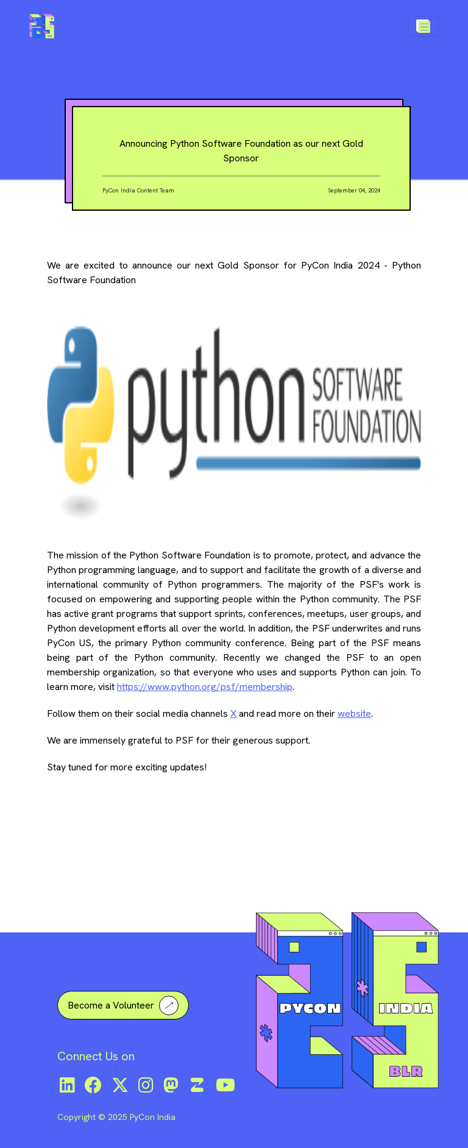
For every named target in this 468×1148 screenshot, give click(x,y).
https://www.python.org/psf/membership (204, 686)
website (354, 713)
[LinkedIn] (67, 1085)
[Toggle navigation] (423, 26)
